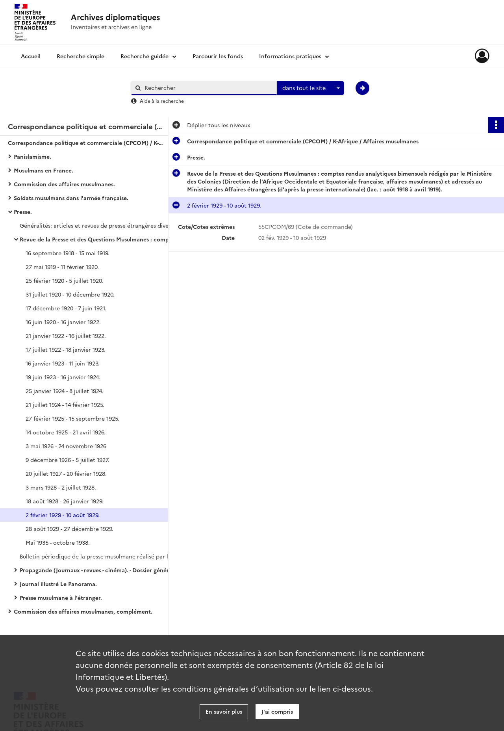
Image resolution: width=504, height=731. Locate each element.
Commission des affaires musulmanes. (64, 184)
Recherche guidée (144, 56)
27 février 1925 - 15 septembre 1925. (72, 418)
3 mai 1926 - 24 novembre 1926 (66, 446)
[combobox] (310, 88)
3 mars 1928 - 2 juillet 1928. (61, 487)
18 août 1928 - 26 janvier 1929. (65, 501)
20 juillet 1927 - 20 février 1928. (66, 473)
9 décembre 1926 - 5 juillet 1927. (67, 460)
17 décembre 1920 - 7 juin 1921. (66, 308)
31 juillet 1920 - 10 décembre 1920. (70, 294)
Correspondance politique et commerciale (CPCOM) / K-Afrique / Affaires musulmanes (86, 143)
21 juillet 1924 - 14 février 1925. (65, 404)
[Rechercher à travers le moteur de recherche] (208, 87)
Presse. (23, 211)
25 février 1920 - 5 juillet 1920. (64, 280)
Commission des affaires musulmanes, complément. (83, 611)
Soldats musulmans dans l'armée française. (71, 198)
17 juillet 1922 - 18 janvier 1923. (66, 349)
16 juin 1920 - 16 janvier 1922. (63, 322)
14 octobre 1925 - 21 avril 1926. (66, 432)
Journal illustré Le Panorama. (58, 584)
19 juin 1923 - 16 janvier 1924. (63, 377)
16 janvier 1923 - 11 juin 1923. (63, 363)
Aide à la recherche (162, 100)
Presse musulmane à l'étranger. (61, 597)
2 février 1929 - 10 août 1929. (63, 515)
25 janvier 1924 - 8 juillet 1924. (65, 391)
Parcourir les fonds (218, 56)
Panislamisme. (32, 156)
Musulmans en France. (43, 170)
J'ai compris (277, 711)
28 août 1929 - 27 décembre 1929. (69, 528)
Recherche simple (80, 56)
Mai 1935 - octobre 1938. (58, 542)
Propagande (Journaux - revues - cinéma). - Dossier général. (97, 570)
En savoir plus (224, 711)
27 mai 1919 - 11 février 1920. (62, 267)
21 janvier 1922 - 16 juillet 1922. (66, 336)
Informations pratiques (290, 56)
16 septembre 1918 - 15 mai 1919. (67, 253)
